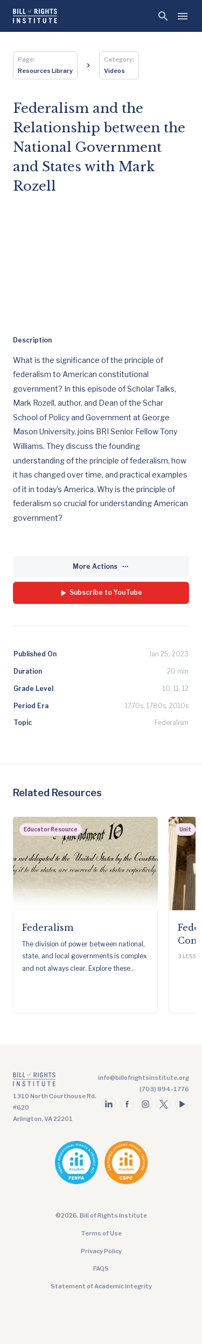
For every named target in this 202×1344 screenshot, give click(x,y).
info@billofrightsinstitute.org (143, 1077)
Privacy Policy (101, 1251)
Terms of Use (101, 1233)
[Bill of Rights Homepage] (35, 16)
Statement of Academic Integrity (101, 1286)
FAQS (101, 1268)
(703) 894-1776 (164, 1089)
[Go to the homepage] (56, 1081)
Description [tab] (32, 340)
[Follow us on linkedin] (109, 1104)
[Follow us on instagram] (145, 1104)
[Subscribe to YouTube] (101, 593)
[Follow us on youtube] (182, 1104)
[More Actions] (101, 567)
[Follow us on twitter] (164, 1104)
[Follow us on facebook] (127, 1104)
